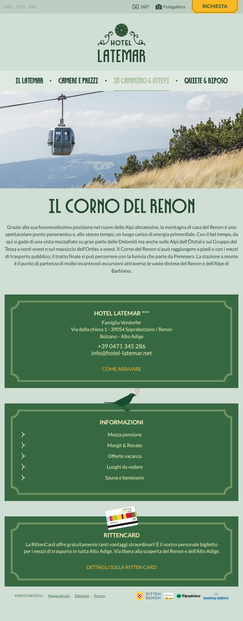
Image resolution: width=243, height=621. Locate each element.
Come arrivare (121, 369)
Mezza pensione (125, 434)
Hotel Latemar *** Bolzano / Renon (121, 42)
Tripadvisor (188, 596)
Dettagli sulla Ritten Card (121, 567)
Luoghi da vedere (125, 467)
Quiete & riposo (206, 81)
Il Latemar (29, 81)
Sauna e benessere (124, 477)
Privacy (100, 596)
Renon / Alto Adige (168, 596)
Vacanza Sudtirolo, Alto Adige (148, 596)
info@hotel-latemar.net (121, 352)
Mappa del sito (59, 596)
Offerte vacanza (124, 456)
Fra (33, 6)
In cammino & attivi (141, 81)
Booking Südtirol (216, 596)
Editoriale (82, 596)
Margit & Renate (124, 445)
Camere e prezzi (78, 81)
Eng (21, 6)
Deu (9, 6)
